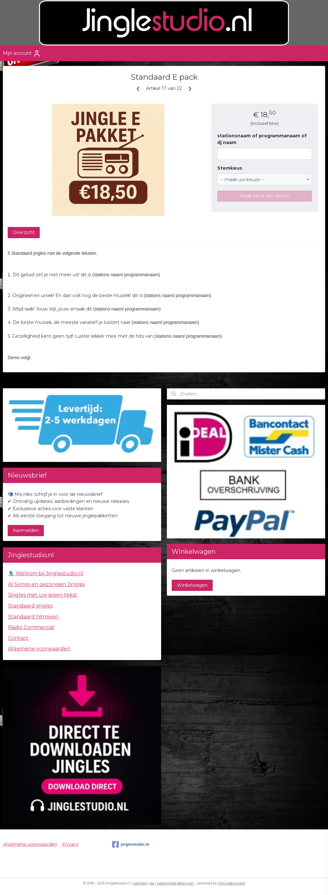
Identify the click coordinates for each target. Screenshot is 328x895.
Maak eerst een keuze (265, 196)
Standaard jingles (30, 606)
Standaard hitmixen (33, 617)
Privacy (70, 844)
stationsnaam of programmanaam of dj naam (262, 139)
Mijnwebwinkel (231, 883)
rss (152, 883)
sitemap (140, 883)
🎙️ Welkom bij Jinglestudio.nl (45, 573)
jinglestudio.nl (130, 844)
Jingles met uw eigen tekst (42, 595)
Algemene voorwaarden (39, 649)
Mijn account (22, 53)
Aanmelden (26, 530)
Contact (18, 638)
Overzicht (24, 232)
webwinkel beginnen (175, 883)
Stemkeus (229, 168)
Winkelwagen (192, 585)
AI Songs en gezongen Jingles (46, 584)
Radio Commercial (31, 627)
